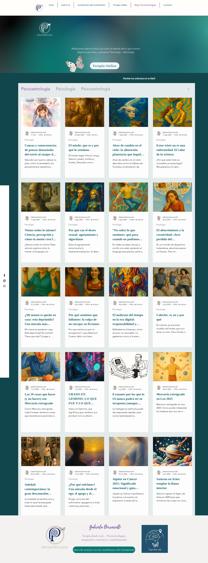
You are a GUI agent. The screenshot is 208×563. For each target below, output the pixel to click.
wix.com (103, 521)
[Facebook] (4, 286)
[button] (188, 89)
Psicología (65, 88)
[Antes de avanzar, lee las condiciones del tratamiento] (104, 550)
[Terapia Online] (104, 65)
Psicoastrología (35, 88)
